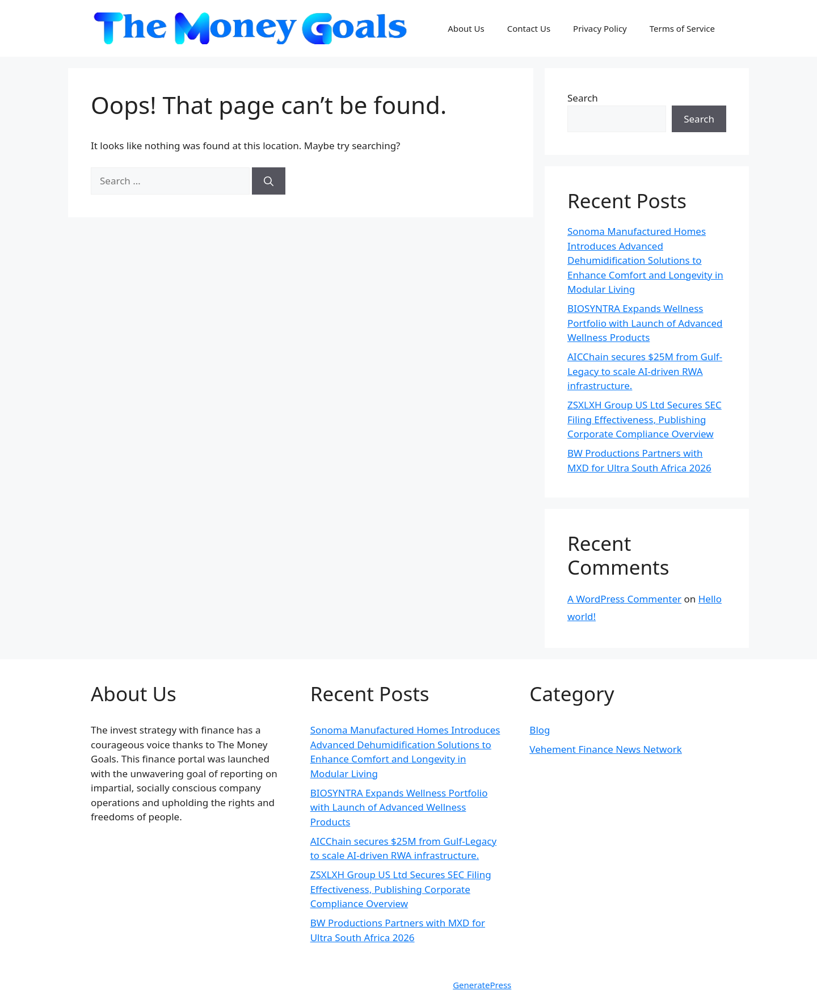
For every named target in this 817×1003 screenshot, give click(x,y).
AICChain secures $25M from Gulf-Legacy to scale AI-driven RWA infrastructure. (644, 371)
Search (582, 97)
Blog (539, 729)
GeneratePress (482, 985)
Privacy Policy (600, 28)
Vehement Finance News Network (605, 749)
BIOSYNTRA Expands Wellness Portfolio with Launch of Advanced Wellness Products (644, 323)
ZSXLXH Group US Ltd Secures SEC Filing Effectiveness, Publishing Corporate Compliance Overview (644, 419)
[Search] (268, 181)
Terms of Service (682, 28)
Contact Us (528, 28)
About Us (466, 28)
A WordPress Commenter (624, 598)
